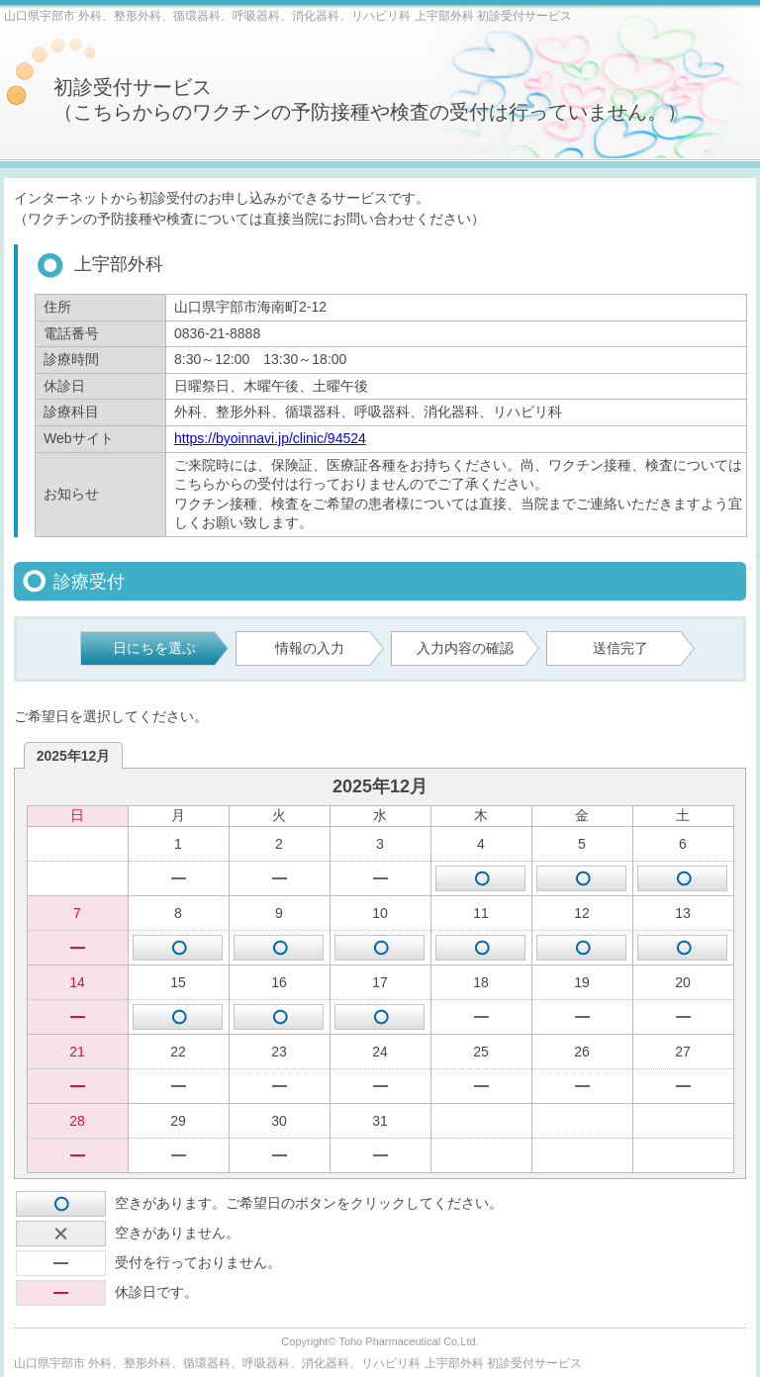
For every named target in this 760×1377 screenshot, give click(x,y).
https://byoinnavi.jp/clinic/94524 (270, 438)
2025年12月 (74, 756)
